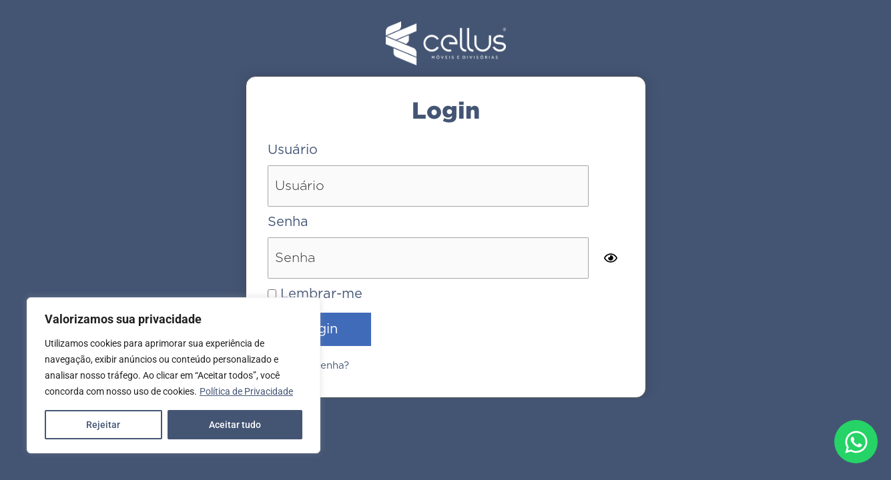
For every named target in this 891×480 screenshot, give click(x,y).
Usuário (293, 150)
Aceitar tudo (235, 424)
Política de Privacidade (246, 391)
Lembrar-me (315, 294)
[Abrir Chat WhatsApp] (856, 441)
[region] (173, 375)
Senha (288, 222)
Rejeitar (103, 424)
